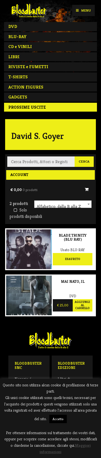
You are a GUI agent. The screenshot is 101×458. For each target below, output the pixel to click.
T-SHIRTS (18, 77)
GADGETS (17, 97)
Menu (83, 10)
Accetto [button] (58, 419)
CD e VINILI (20, 46)
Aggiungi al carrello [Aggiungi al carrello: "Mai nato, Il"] (82, 305)
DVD (12, 26)
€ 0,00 (23, 189)
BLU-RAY (17, 36)
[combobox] (63, 204)
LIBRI (13, 57)
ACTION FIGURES (25, 87)
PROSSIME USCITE (27, 107)
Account (19, 174)
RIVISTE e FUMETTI (28, 66)
